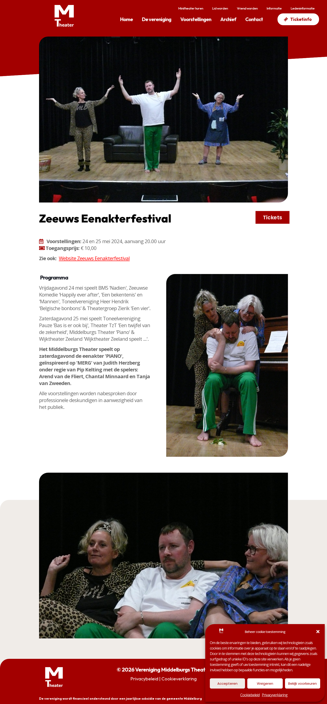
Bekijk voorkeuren (302, 683)
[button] (318, 631)
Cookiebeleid (250, 694)
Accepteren (227, 683)
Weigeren (265, 683)
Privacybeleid (144, 679)
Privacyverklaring (274, 694)
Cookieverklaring (179, 679)
